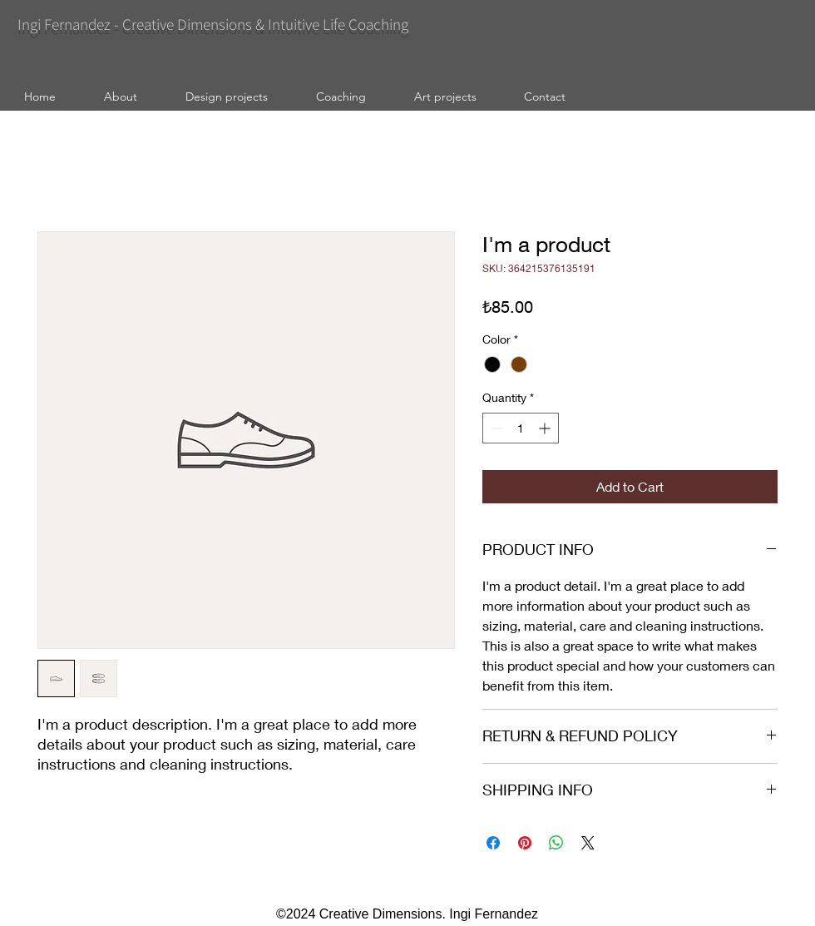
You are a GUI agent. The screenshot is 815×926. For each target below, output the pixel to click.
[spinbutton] (521, 428)
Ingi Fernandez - (69, 24)
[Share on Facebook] (493, 843)
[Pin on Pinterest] (525, 843)
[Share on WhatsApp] (556, 843)
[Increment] (546, 428)
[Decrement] (495, 428)
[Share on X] (588, 843)
